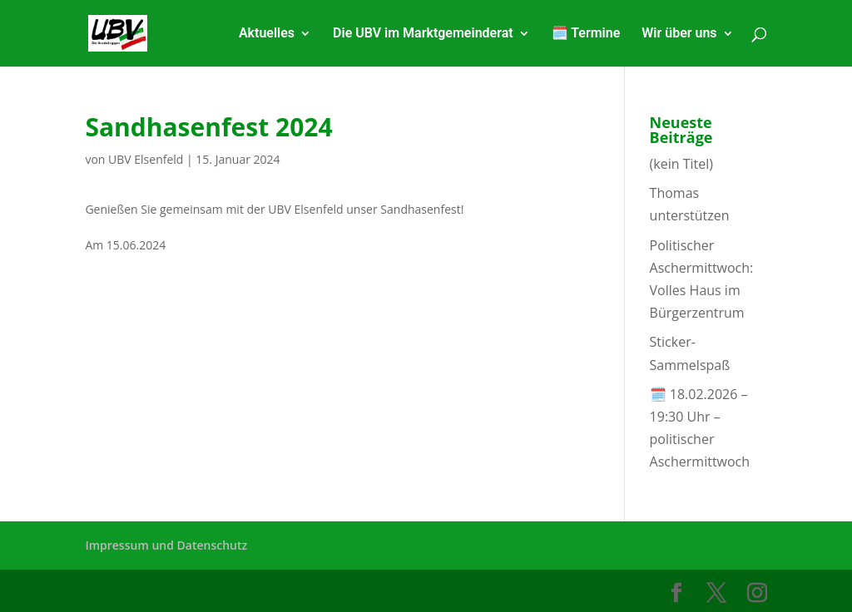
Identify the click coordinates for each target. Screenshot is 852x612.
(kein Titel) (681, 164)
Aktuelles (267, 34)
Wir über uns (678, 34)
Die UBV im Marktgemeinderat (423, 34)
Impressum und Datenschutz (166, 545)
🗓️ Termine (586, 34)
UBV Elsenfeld (145, 159)
